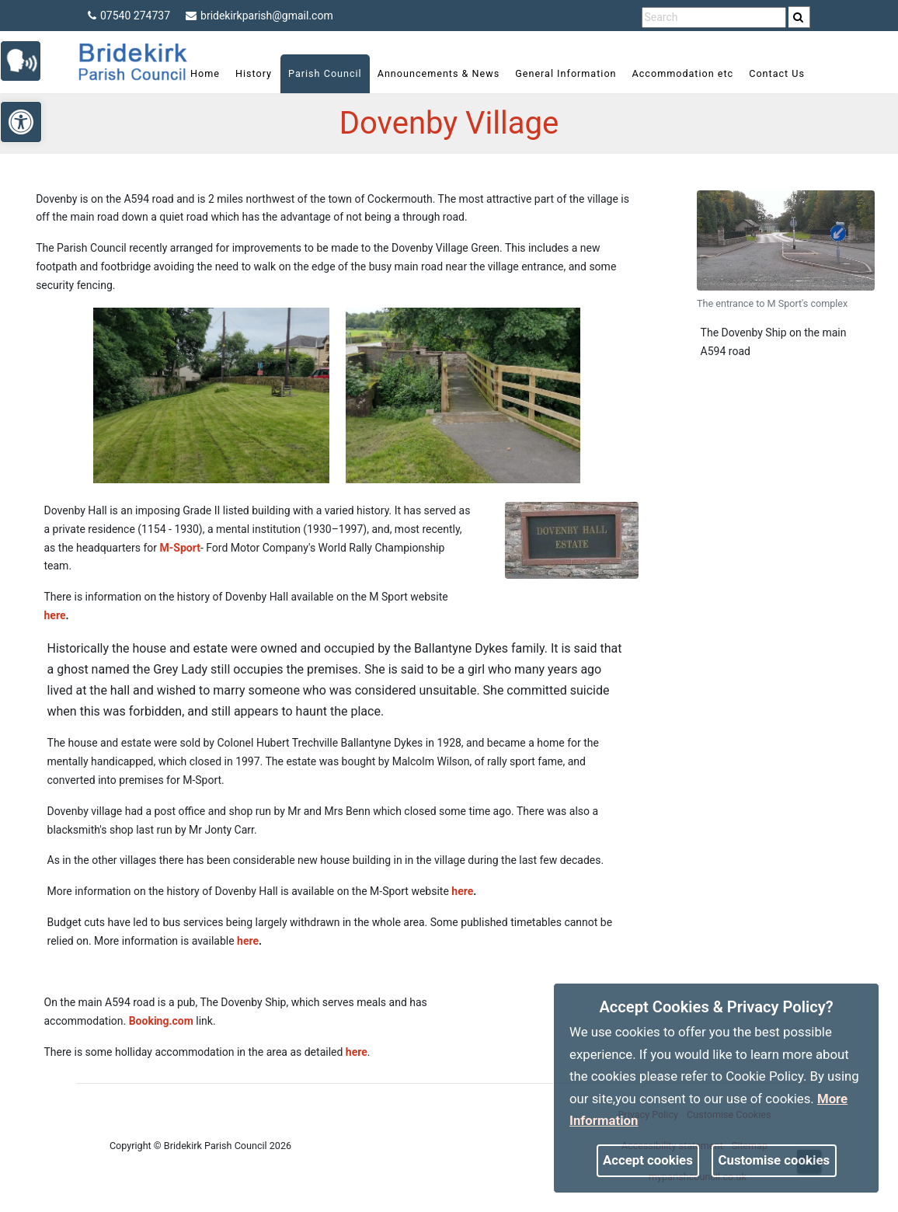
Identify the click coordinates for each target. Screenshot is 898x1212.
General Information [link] (565, 73)
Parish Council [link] (325, 73)
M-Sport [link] (180, 548)
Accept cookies (648, 1160)
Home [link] (205, 73)
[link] (798, 17)
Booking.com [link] (161, 1021)
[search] (799, 17)
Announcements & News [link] (438, 73)
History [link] (253, 73)
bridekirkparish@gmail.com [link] (259, 15)
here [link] (55, 615)
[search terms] (714, 17)
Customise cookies (774, 1160)
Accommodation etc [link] (683, 73)
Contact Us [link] (777, 73)
